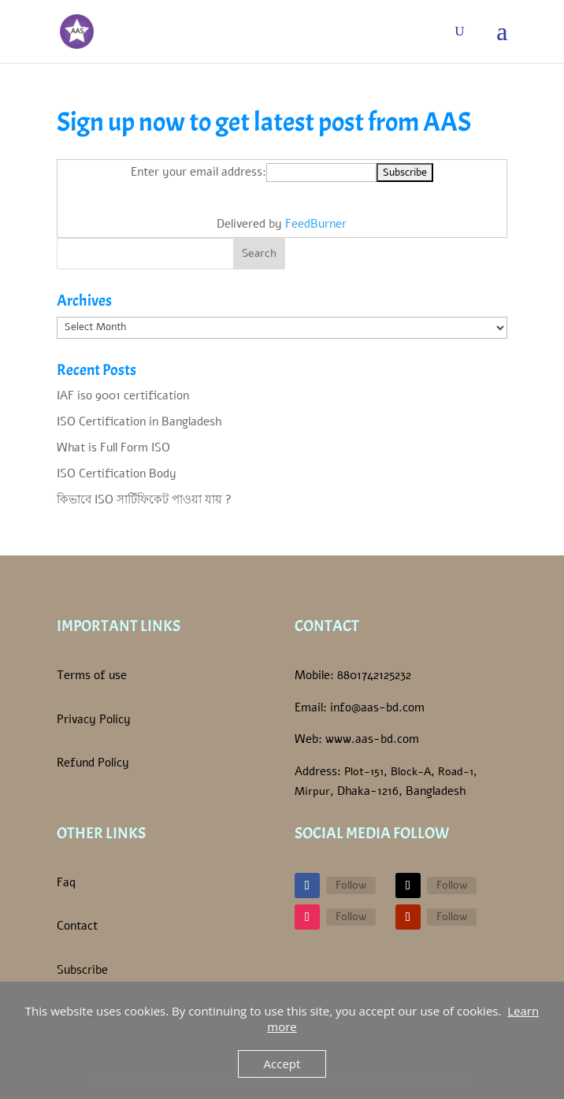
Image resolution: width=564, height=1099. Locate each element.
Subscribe (82, 970)
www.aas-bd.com (372, 739)
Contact (77, 926)
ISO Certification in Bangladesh (139, 421)
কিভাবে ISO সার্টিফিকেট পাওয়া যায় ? (144, 499)
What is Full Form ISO (113, 447)
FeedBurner (316, 224)
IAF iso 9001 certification (123, 395)
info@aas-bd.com (377, 707)
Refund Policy (93, 762)
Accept (282, 1063)
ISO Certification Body (116, 473)
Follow (351, 885)
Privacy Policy (94, 719)
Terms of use (92, 675)
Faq (66, 882)
